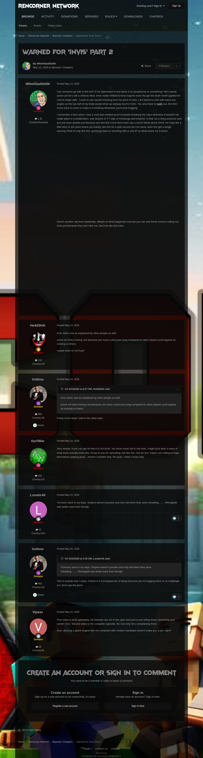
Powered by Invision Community (101, 756)
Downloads (133, 16)
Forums (23, 25)
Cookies (115, 749)
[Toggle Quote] (62, 388)
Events (37, 25)
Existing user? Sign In (151, 6)
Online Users (55, 25)
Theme (87, 749)
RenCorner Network (48, 5)
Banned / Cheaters (62, 67)
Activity (47, 16)
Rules (111, 16)
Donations (69, 16)
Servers (91, 16)
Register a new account (65, 706)
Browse (28, 16)
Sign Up (176, 5)
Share (146, 66)
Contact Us (101, 749)
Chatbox (156, 16)
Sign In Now (137, 706)
